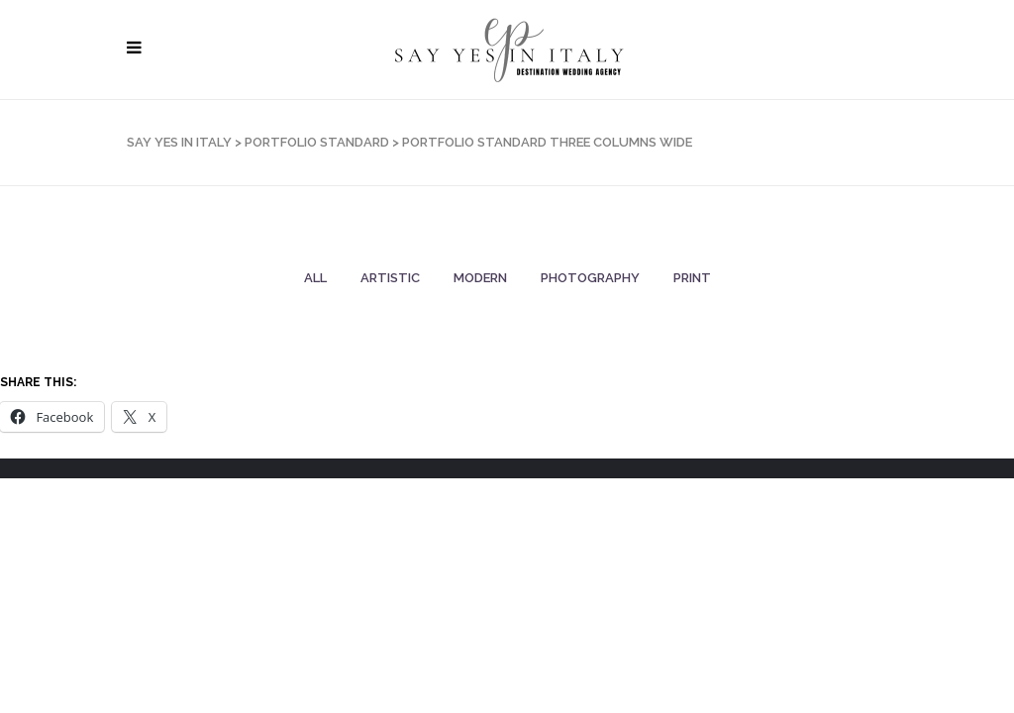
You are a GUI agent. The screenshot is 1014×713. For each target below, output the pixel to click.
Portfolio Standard (317, 142)
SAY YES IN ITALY (179, 142)
